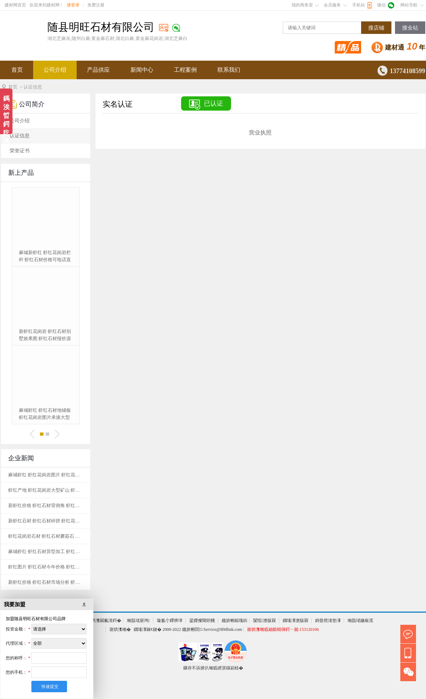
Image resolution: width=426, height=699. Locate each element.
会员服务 (332, 4)
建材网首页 (15, 4)
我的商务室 (302, 4)
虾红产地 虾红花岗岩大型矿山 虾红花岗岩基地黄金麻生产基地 (45, 490)
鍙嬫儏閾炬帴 (202, 620)
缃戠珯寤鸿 (138, 620)
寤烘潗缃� (120, 629)
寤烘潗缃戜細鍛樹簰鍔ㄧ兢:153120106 (283, 629)
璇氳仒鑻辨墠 (170, 620)
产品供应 (98, 70)
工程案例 (185, 70)
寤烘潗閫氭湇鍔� (104, 620)
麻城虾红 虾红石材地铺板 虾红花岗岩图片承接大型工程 (45, 414)
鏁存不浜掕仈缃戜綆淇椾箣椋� (213, 667)
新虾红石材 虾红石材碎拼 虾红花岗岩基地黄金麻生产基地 (45, 520)
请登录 (73, 4)
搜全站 (410, 28)
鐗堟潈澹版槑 (295, 620)
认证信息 (20, 135)
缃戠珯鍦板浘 (360, 620)
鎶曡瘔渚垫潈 (328, 620)
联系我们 (228, 70)
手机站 (358, 4)
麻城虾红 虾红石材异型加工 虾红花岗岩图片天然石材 (45, 551)
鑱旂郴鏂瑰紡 (234, 620)
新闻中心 (141, 70)
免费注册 (95, 4)
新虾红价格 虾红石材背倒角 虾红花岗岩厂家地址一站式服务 (45, 505)
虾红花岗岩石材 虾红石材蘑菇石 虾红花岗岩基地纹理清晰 (45, 536)
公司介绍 (54, 70)
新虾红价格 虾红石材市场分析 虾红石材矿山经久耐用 (45, 582)
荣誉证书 (20, 150)
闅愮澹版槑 (264, 620)
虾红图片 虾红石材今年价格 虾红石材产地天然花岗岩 (45, 566)
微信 (381, 4)
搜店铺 (376, 28)
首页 (17, 70)
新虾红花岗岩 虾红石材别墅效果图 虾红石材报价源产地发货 (45, 335)
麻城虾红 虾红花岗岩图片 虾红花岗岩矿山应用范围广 (45, 474)
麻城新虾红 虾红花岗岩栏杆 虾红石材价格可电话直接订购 (45, 256)
